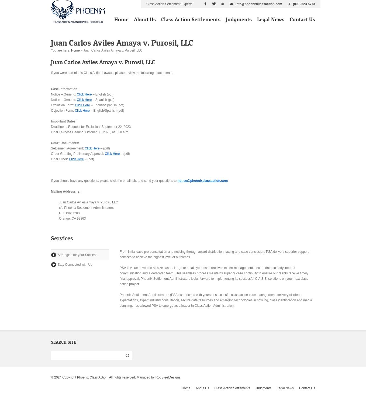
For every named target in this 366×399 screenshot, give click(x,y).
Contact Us (302, 19)
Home (121, 19)
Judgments (239, 19)
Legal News (270, 19)
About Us (145, 19)
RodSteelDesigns (168, 377)
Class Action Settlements (190, 19)
